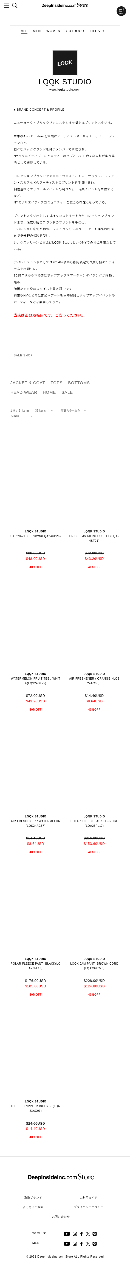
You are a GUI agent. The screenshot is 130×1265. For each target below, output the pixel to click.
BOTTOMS (79, 383)
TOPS (56, 383)
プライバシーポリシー (88, 1206)
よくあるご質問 (33, 1206)
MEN (37, 31)
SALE (67, 392)
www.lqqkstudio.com (65, 89)
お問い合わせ (61, 1216)
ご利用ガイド (89, 1197)
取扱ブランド (33, 1197)
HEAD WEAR (23, 392)
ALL (24, 31)
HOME (49, 392)
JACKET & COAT (27, 383)
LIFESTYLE (99, 31)
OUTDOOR (75, 31)
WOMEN (53, 31)
